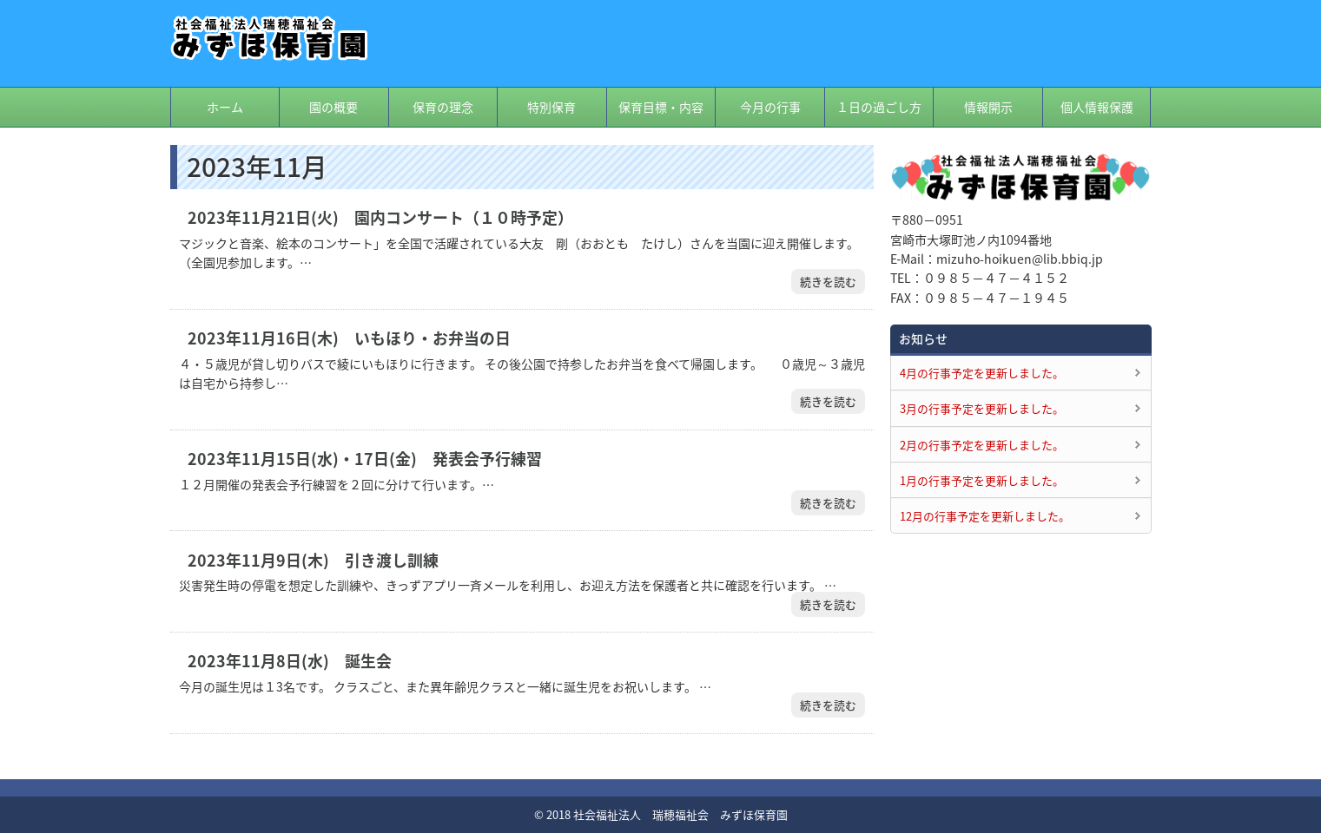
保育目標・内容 (660, 106)
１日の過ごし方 (878, 106)
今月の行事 (770, 106)
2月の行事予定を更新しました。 (982, 444)
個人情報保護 (1096, 106)
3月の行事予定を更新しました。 (982, 408)
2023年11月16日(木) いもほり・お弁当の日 (349, 338)
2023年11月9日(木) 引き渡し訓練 (313, 560)
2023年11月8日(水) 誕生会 (290, 661)
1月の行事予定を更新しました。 (982, 480)
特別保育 (551, 106)
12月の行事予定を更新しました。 (985, 516)
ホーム (225, 106)
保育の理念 (443, 106)
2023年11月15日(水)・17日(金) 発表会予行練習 (365, 459)
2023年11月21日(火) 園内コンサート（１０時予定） (380, 217)
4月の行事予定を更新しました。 (982, 372)
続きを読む (828, 281)
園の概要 (333, 106)
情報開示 (988, 106)
